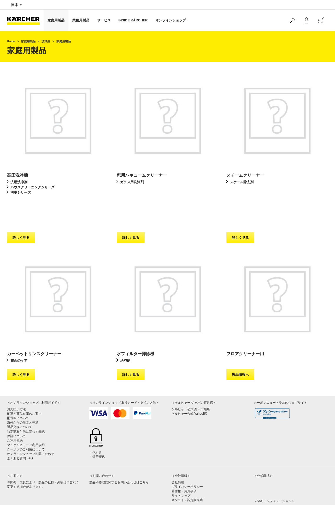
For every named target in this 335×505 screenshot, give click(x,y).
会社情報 (178, 451)
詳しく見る (21, 207)
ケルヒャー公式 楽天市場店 (191, 378)
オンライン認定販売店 (187, 469)
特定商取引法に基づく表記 (26, 400)
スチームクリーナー (245, 175)
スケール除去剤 (242, 182)
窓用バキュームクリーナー (142, 175)
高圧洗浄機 (17, 175)
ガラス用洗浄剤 (132, 182)
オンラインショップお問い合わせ (30, 423)
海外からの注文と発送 (22, 391)
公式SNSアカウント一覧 (271, 476)
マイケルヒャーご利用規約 (26, 414)
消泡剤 (125, 329)
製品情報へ (240, 344)
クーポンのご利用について (26, 418)
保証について (16, 405)
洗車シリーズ (20, 192)
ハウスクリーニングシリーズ (32, 187)
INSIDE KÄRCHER (133, 20)
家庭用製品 (56, 20)
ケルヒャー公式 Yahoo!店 (189, 382)
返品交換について (19, 396)
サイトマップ (181, 464)
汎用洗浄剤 (18, 182)
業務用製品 (80, 20)
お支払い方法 (16, 378)
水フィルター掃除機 (135, 322)
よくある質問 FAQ (20, 427)
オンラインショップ (170, 20)
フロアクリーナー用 (245, 322)
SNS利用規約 (263, 481)
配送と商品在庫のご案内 (24, 382)
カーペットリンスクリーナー (34, 322)
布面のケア (18, 329)
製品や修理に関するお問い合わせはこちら (119, 451)
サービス (104, 20)
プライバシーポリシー (187, 456)
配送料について (18, 387)
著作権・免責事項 (184, 460)
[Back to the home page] (25, 20)
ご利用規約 (15, 409)
